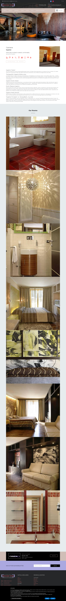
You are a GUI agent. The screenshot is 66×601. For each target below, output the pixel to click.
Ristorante (19, 578)
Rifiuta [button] (47, 598)
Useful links (19, 581)
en (63, 1)
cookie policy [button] (28, 590)
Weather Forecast (14, 1)
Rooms (10, 10)
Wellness (16, 10)
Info (32, 10)
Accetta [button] (53, 598)
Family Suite (36, 583)
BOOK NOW (61, 10)
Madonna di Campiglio (40, 10)
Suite (34, 584)
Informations (20, 582)
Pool (18, 584)
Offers (22, 10)
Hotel (5, 10)
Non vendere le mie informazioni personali (39, 593)
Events (27, 10)
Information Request (11, 61)
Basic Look (35, 578)
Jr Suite (35, 582)
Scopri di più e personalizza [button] (16, 598)
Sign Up (55, 565)
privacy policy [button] (19, 595)
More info (54, 555)
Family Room (36, 581)
